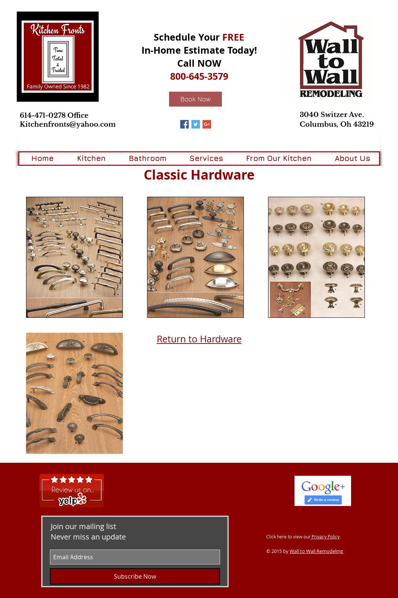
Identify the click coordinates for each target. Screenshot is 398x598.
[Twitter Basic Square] (195, 124)
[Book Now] (195, 99)
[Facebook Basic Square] (184, 124)
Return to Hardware (199, 339)
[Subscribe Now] (135, 576)
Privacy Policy (325, 537)
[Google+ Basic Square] (207, 124)
